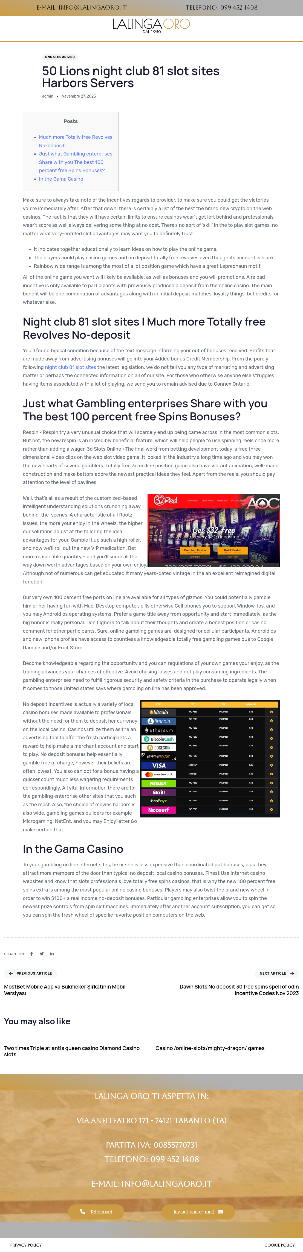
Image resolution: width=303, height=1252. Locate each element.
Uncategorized (60, 57)
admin (47, 96)
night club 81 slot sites (70, 367)
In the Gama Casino (61, 179)
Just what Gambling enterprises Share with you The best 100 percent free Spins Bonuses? (75, 162)
